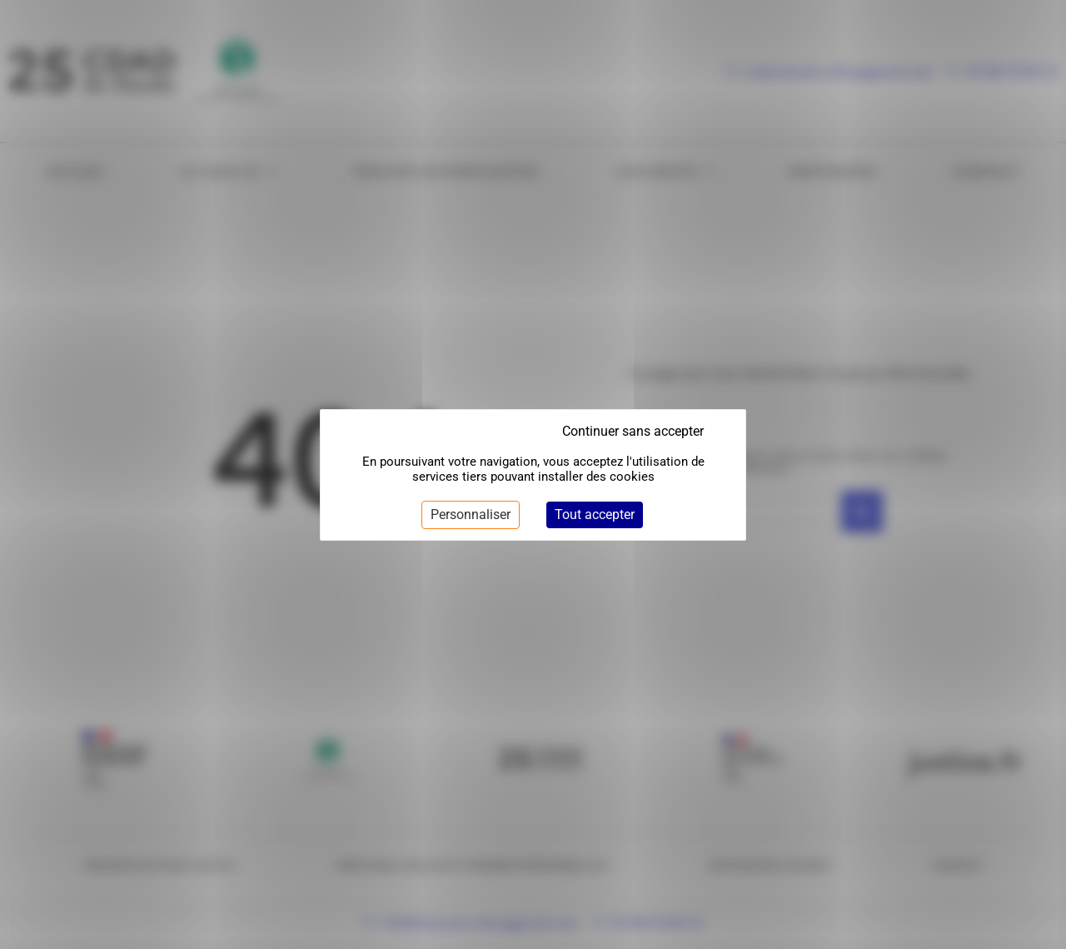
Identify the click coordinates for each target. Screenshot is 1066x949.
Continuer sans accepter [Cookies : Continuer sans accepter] (633, 431)
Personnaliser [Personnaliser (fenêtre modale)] (471, 514)
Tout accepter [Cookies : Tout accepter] (595, 514)
